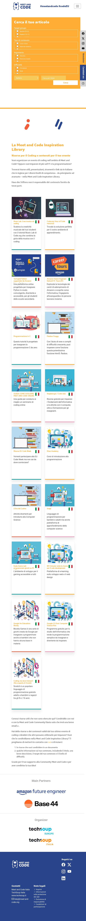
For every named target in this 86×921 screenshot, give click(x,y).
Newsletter (83, 58)
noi (49, 742)
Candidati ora (83, 72)
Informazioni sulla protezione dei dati (40, 894)
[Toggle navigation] (77, 6)
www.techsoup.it (19, 895)
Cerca (65, 82)
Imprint (38, 889)
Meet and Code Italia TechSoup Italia (21, 889)
